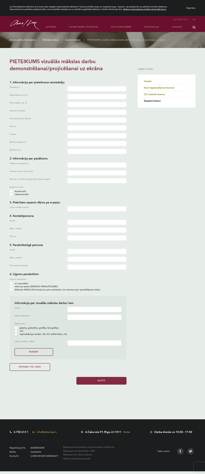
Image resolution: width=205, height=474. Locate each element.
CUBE (92, 453)
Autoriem (50, 27)
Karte (126, 435)
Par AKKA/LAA (151, 27)
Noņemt (25, 352)
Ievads (148, 81)
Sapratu (190, 8)
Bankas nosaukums (18, 142)
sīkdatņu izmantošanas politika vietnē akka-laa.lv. (144, 9)
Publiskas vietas (50, 39)
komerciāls (18, 191)
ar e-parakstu (19, 283)
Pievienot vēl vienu (20, 368)
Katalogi (177, 27)
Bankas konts (15, 150)
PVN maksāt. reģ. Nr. (18, 103)
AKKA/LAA (109, 450)
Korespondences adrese (20, 118)
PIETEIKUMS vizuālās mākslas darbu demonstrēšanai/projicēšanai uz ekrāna (126, 39)
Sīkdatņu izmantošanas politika (77, 461)
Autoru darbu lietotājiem (83, 27)
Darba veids (20, 323)
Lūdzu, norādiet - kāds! (24, 341)
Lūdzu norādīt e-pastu (19, 207)
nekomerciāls (19, 194)
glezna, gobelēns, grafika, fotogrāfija (36, 327)
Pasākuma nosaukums (19, 163)
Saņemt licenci (73, 39)
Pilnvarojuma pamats (19, 265)
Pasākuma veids (16, 187)
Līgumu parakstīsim (18, 279)
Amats (12, 221)
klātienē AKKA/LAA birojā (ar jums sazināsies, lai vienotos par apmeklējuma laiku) (55, 289)
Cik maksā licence (154, 94)
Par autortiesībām (121, 27)
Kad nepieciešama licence (159, 88)
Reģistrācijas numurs (18, 95)
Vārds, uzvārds (16, 228)
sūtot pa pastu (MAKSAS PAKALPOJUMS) (34, 286)
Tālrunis (13, 126)
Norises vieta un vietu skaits (21, 171)
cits (19, 330)
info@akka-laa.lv (44, 435)
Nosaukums (15, 87)
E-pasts (13, 134)
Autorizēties (180, 19)
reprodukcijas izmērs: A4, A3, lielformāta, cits (41, 334)
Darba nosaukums (22, 316)
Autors (17, 308)
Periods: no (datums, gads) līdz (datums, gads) (30, 179)
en (194, 19)
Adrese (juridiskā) (17, 111)
